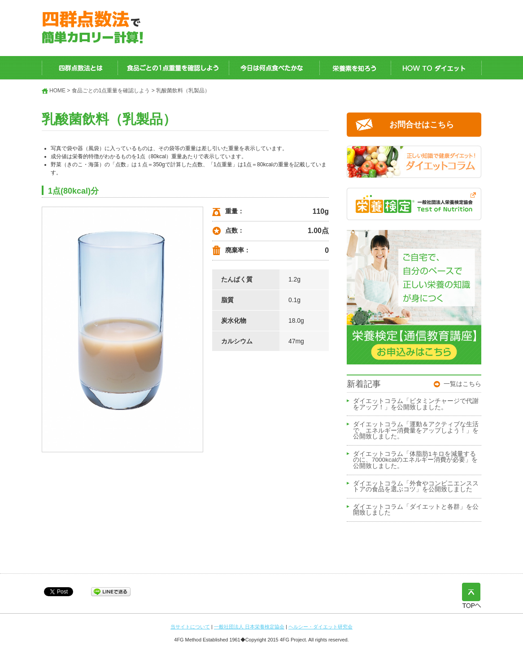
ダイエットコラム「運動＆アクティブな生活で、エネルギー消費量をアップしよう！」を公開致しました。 (416, 430)
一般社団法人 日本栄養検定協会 (249, 626)
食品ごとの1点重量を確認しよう (111, 90)
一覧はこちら (462, 383)
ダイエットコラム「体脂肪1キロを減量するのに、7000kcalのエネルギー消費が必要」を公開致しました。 (415, 460)
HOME (57, 90)
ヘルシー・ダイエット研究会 (320, 626)
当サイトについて (190, 626)
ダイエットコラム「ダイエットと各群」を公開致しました (416, 510)
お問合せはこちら (421, 124)
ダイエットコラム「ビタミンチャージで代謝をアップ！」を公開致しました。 (416, 404)
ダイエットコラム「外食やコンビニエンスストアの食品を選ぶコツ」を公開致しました (416, 487)
